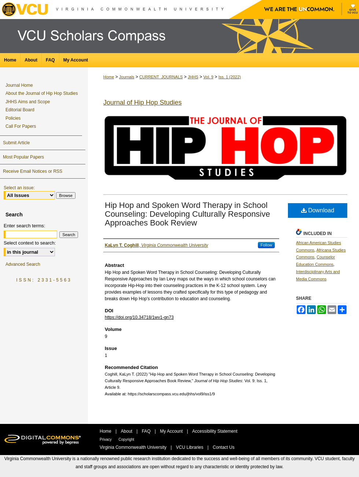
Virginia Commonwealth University (134, 447)
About (127, 431)
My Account (172, 431)
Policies (13, 118)
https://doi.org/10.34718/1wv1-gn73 (139, 317)
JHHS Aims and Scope (27, 101)
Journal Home (19, 85)
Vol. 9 (208, 77)
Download (317, 210)
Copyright (126, 439)
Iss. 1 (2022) (229, 77)
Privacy (106, 439)
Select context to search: (30, 243)
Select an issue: (19, 187)
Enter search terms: (24, 225)
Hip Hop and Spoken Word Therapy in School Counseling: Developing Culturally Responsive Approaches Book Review (187, 214)
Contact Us (223, 447)
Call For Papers (20, 126)
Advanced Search (22, 264)
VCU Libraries (190, 447)
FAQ (147, 431)
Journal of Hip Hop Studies (142, 102)
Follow (266, 245)
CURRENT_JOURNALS (161, 77)
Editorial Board (19, 109)
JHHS (193, 77)
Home (108, 77)
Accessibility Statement (214, 431)
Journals (126, 77)
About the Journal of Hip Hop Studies (41, 93)
